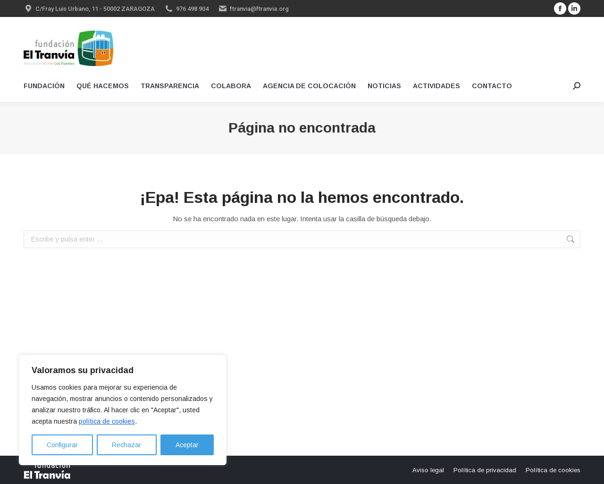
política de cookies (107, 421)
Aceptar (187, 445)
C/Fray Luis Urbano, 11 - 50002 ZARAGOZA (95, 8)
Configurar (62, 445)
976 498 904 (192, 8)
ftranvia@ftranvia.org (259, 8)
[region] (122, 410)
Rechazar (126, 445)
